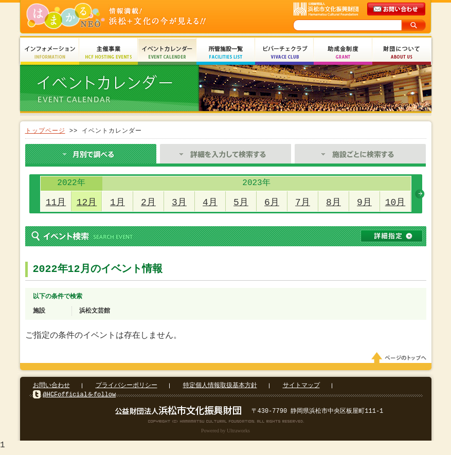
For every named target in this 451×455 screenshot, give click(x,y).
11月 (56, 202)
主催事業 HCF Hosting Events (108, 52)
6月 (271, 202)
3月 (179, 202)
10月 (395, 202)
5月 (240, 202)
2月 (148, 202)
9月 (364, 202)
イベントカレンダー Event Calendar (167, 52)
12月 (87, 202)
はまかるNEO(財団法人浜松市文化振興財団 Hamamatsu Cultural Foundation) (138, 17)
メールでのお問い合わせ (397, 9)
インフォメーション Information (50, 52)
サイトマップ (301, 388)
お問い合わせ (51, 388)
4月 (210, 202)
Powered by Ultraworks (225, 433)
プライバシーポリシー (126, 388)
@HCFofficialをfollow (79, 397)
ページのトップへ (400, 361)
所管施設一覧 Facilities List (225, 52)
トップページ (45, 130)
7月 (302, 202)
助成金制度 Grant (343, 52)
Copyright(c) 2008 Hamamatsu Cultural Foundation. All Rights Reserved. (225, 424)
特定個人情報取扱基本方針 (220, 388)
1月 (117, 202)
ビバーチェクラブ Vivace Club (284, 52)
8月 (333, 202)
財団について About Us (401, 52)
